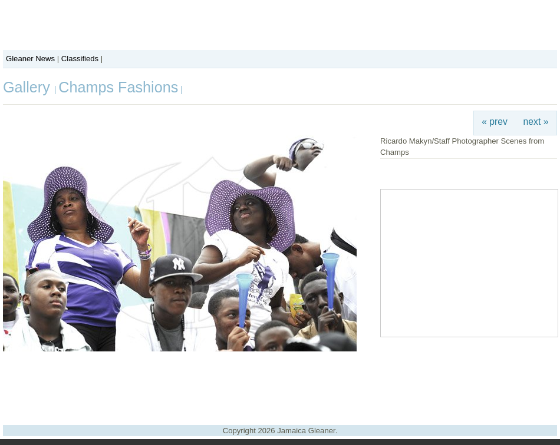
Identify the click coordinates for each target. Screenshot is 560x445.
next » (536, 122)
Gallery (28, 87)
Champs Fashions (118, 87)
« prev (495, 122)
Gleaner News (30, 58)
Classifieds (79, 58)
